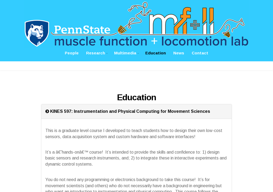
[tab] (136, 111)
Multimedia (125, 53)
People (72, 53)
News (178, 53)
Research (95, 53)
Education (155, 53)
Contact (200, 53)
